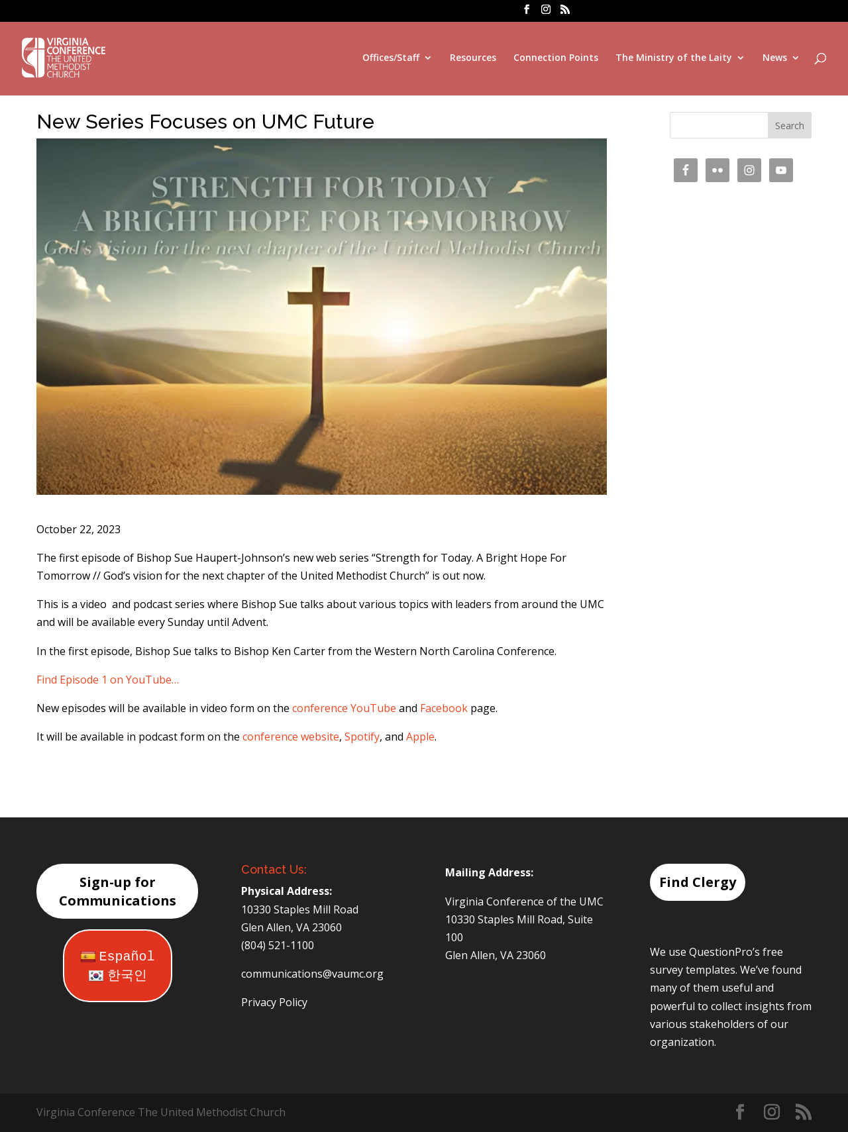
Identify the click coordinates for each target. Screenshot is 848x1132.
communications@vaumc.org (312, 973)
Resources (473, 58)
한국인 (117, 976)
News (775, 58)
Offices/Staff (390, 58)
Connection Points (555, 58)
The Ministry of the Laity (673, 58)
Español (117, 956)
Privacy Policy (274, 1002)
